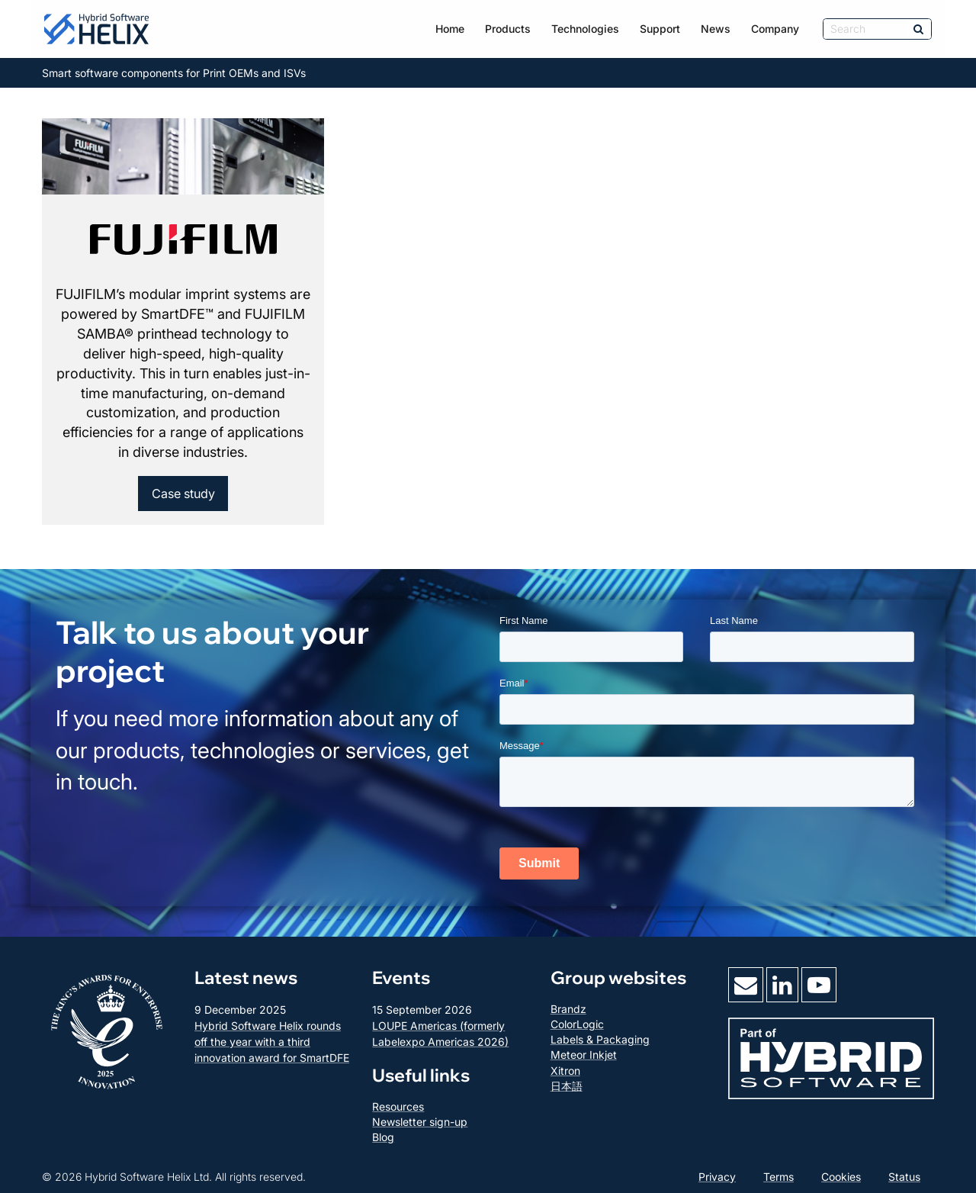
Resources (398, 1106)
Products (508, 28)
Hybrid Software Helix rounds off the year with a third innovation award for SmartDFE (271, 1041)
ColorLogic (577, 1024)
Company (775, 28)
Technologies (585, 28)
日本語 (567, 1085)
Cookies (841, 1176)
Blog (383, 1136)
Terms (778, 1176)
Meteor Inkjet (584, 1054)
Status (904, 1176)
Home (449, 28)
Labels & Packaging (600, 1039)
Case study (183, 493)
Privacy (717, 1176)
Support (660, 28)
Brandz (568, 1008)
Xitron (565, 1070)
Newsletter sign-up (419, 1121)
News (715, 28)
